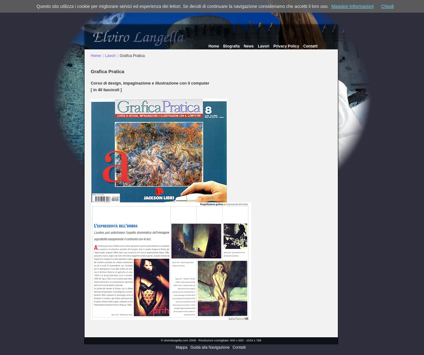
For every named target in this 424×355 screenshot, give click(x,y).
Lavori (263, 46)
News (249, 46)
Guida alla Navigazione (209, 347)
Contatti (310, 46)
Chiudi (387, 6)
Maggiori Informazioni (352, 6)
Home (214, 46)
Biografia (231, 46)
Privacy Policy (286, 46)
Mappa (181, 347)
